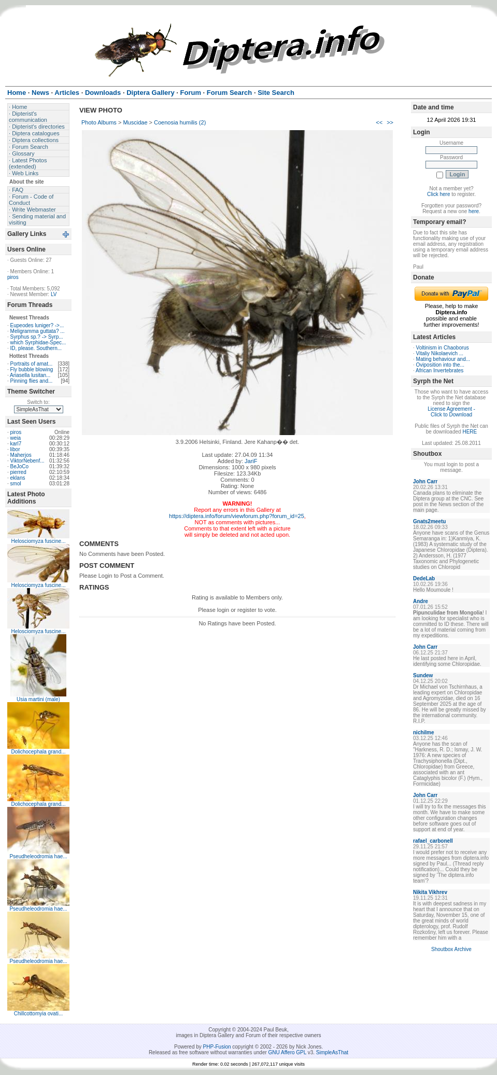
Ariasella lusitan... (30, 375)
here (473, 211)
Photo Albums (99, 122)
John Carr (425, 481)
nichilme (423, 732)
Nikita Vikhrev (430, 892)
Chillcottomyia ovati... (38, 1013)
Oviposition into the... (440, 365)
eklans (17, 478)
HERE (469, 432)
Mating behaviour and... (443, 359)
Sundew (423, 675)
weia (15, 438)
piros (13, 277)
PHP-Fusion (217, 1047)
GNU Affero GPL (287, 1052)
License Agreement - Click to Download (451, 411)
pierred (18, 472)
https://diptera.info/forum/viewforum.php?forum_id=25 (236, 516)
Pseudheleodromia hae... (38, 856)
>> (390, 122)
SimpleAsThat (332, 1052)
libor (15, 449)
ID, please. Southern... (36, 348)
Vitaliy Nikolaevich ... (440, 353)
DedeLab (424, 578)
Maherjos (21, 455)
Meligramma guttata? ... (37, 331)
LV (54, 294)
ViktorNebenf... (27, 461)
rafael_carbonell (433, 841)
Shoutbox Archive (451, 949)
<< (379, 122)
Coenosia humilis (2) (180, 122)
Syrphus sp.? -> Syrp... (36, 337)
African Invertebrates (439, 370)
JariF (251, 461)
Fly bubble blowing (31, 369)
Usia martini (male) (38, 699)
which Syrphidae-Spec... (38, 342)
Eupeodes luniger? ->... (37, 325)
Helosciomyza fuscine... (38, 541)
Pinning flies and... (31, 381)
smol (15, 483)
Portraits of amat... (31, 364)
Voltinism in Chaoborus (442, 348)
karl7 (16, 443)
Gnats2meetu (429, 521)
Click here (438, 194)
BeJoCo (19, 466)
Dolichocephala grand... (38, 752)
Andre (420, 601)
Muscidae (135, 122)
